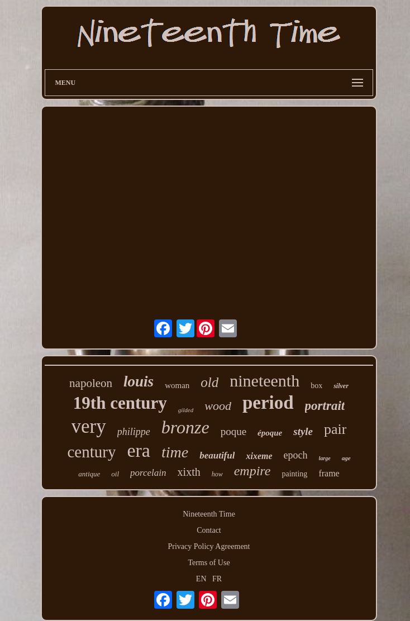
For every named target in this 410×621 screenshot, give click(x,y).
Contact (209, 530)
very (88, 426)
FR (217, 579)
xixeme (259, 456)
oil (115, 474)
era (138, 450)
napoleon (90, 383)
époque (270, 432)
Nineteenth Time (209, 514)
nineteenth (264, 380)
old (209, 382)
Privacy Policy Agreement (209, 546)
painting (294, 474)
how (217, 474)
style (303, 431)
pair (335, 429)
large (325, 458)
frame (328, 473)
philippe (133, 431)
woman (177, 385)
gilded (186, 410)
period (268, 403)
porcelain (148, 472)
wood (217, 406)
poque (233, 431)
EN (201, 579)
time (174, 452)
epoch (296, 455)
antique (89, 474)
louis (138, 381)
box (316, 385)
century (91, 452)
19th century (120, 403)
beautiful (217, 455)
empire (252, 471)
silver (341, 386)
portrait (325, 406)
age (346, 458)
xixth (189, 472)
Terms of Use (209, 562)
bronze (185, 427)
